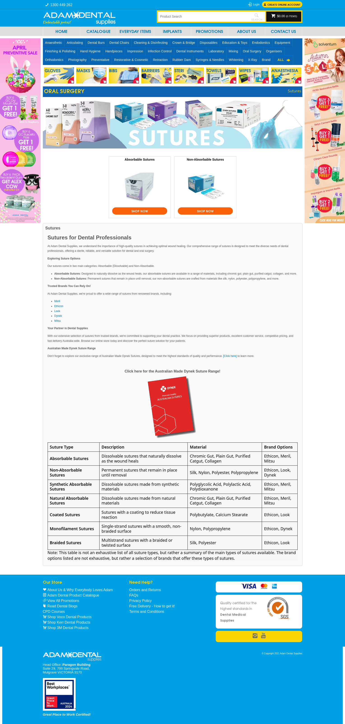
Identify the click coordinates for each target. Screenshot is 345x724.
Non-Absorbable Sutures (205, 159)
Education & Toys (234, 42)
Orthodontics (54, 60)
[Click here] (230, 356)
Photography (77, 60)
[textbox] (203, 16)
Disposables (209, 42)
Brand (266, 60)
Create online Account (284, 4)
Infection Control (159, 51)
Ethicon (58, 306)
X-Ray (252, 60)
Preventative (100, 60)
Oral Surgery (252, 51)
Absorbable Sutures (140, 159)
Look (57, 311)
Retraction (160, 60)
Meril (57, 301)
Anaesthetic (53, 42)
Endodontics (261, 42)
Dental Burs (96, 42)
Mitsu (57, 320)
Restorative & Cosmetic (131, 60)
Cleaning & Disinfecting (150, 42)
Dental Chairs (119, 42)
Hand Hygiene (90, 51)
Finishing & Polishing (60, 51)
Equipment (282, 42)
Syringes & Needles (210, 60)
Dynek (58, 315)
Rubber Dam (182, 60)
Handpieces (114, 51)
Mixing (233, 51)
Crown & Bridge (183, 42)
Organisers (274, 51)
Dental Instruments (190, 51)
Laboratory (216, 51)
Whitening (236, 60)
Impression (135, 51)
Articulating (75, 42)
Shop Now (139, 211)
